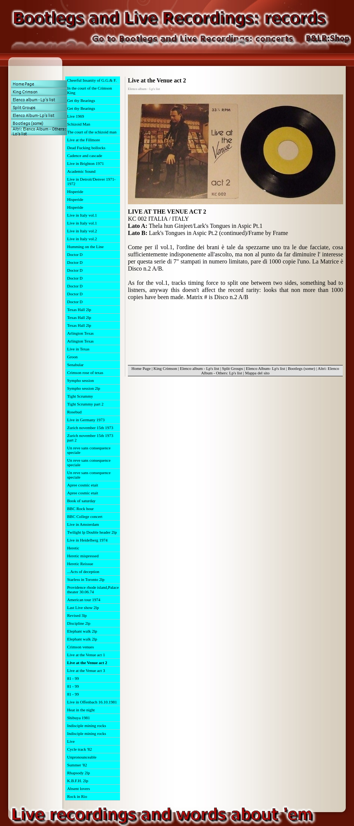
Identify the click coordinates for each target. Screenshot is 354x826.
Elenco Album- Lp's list (265, 368)
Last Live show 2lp (83, 607)
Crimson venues (80, 647)
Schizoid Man (78, 124)
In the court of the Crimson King (89, 90)
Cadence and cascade (84, 155)
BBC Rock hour (80, 508)
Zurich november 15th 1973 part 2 (90, 437)
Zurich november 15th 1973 (90, 427)
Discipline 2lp (78, 623)
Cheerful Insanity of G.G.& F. (92, 80)
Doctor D (74, 254)
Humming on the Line (85, 246)
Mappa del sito (257, 373)
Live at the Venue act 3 (86, 670)
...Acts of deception (83, 571)
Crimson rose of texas (85, 372)
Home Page (141, 368)
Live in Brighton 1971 (85, 163)
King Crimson (165, 368)
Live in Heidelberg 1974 (87, 540)
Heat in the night (81, 710)
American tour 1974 (83, 599)
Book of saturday (81, 500)
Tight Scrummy (80, 396)
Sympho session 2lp (83, 388)
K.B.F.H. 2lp (77, 780)
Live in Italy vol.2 (82, 231)
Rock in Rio (77, 796)
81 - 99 (73, 678)
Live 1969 (75, 116)
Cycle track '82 (79, 749)
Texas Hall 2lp (79, 309)
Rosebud (74, 412)
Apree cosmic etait (82, 485)
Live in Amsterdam (83, 524)
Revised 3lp (77, 615)
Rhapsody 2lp (78, 773)
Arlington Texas (80, 333)
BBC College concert (84, 516)
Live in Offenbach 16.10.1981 (92, 702)
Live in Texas (78, 349)
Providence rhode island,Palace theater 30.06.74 (93, 589)
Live (71, 741)
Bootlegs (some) (301, 368)
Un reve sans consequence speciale (89, 450)
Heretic (73, 548)
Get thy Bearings (81, 100)
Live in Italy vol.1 (82, 215)
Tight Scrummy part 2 (85, 404)
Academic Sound (81, 171)
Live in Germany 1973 (86, 419)
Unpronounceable (81, 757)
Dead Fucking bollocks (86, 147)
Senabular (75, 364)
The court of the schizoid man (92, 132)
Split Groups (232, 368)
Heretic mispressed (83, 556)
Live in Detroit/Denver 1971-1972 (91, 181)
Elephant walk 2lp (82, 631)
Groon (72, 357)
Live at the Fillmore (83, 140)
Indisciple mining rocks (86, 725)
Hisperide (75, 191)
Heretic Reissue (80, 563)
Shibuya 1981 (78, 717)
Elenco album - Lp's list (199, 368)
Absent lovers (78, 788)
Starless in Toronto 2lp (86, 579)
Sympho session (80, 380)
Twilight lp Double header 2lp (92, 532)
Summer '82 (77, 765)
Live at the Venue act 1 (86, 654)
